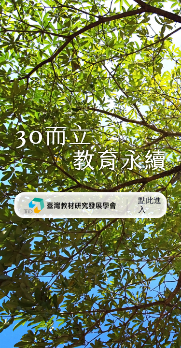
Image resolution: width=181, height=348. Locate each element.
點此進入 (149, 205)
